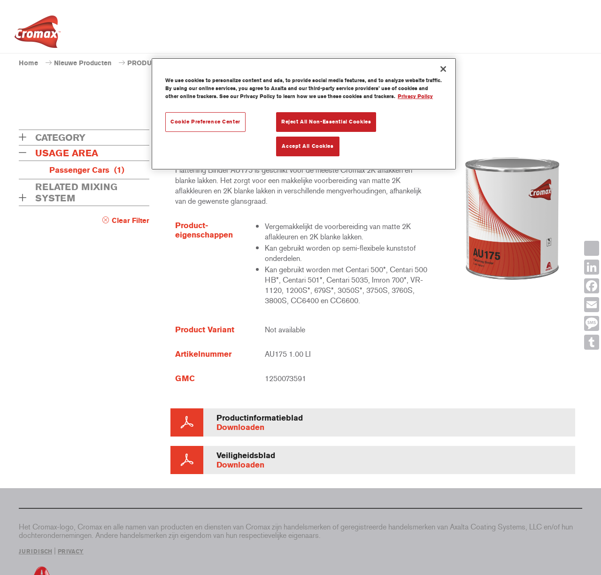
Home (28, 63)
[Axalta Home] (37, 34)
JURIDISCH (35, 551)
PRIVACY (71, 551)
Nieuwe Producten (82, 63)
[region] (303, 114)
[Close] (443, 69)
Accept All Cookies (307, 146)
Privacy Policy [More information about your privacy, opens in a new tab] (415, 96)
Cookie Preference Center (205, 121)
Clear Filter (130, 220)
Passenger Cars (86, 170)
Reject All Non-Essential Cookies (326, 121)
